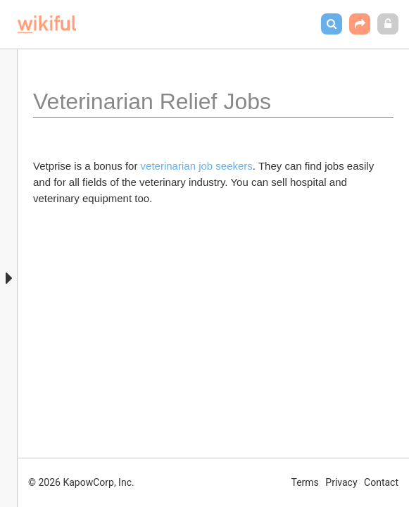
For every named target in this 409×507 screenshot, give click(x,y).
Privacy (341, 482)
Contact (381, 482)
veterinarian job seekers (197, 166)
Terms (305, 482)
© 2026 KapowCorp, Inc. (81, 482)
